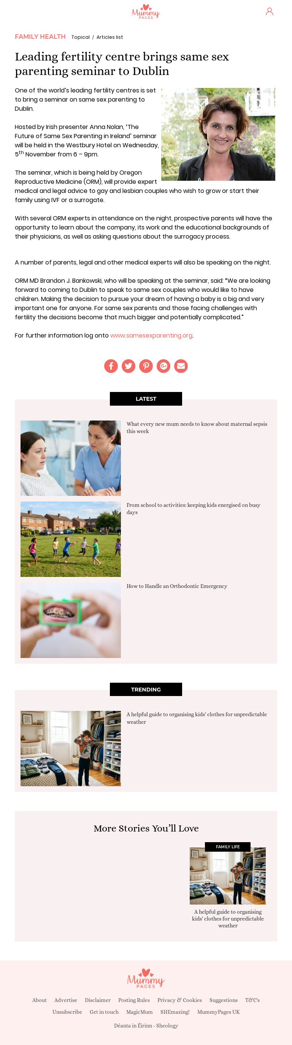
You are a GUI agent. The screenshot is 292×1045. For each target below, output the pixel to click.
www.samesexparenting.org (151, 335)
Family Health (40, 36)
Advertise (65, 1000)
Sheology (167, 1026)
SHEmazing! (175, 1012)
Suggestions (223, 1000)
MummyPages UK (218, 1012)
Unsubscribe (67, 1012)
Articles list (110, 37)
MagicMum (139, 1012)
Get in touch (104, 1012)
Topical (80, 37)
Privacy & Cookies (179, 1000)
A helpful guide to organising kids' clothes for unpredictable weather (228, 919)
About (39, 1000)
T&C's (252, 1000)
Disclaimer (98, 1000)
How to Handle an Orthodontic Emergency (177, 586)
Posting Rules (134, 1000)
